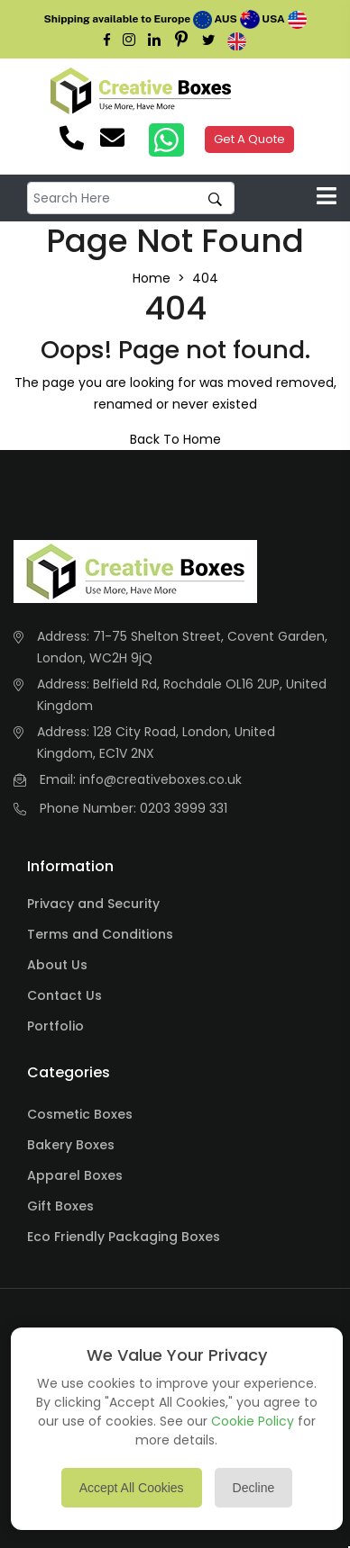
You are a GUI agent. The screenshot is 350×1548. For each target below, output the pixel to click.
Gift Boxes (60, 1206)
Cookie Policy (252, 1421)
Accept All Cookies (131, 1487)
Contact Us (64, 995)
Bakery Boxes (71, 1145)
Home (151, 278)
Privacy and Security (93, 904)
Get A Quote (249, 139)
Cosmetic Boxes (80, 1114)
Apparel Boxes (75, 1175)
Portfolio (55, 1026)
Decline (254, 1487)
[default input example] (131, 198)
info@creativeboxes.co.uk (160, 779)
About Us (57, 965)
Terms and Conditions (100, 934)
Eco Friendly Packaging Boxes (123, 1237)
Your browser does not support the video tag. (268, 91)
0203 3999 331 (183, 808)
